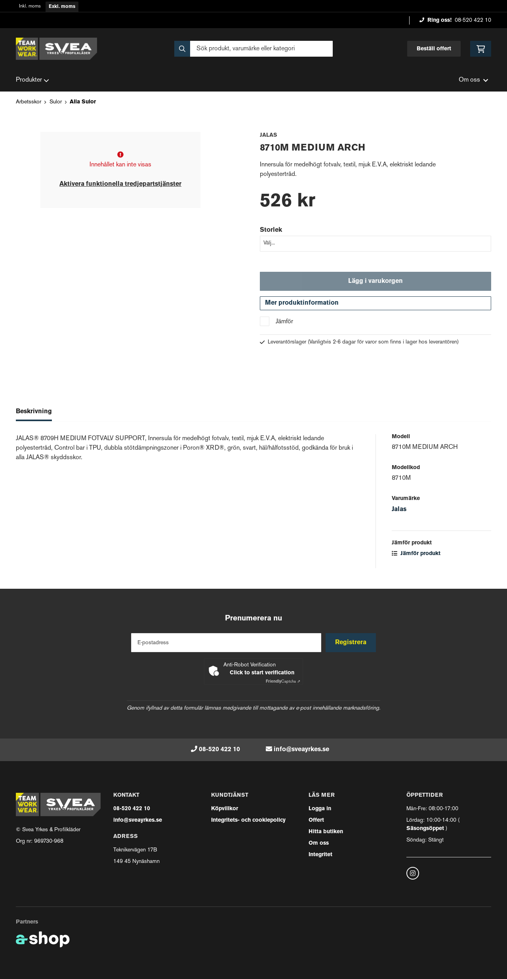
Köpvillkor (224, 808)
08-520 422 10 (473, 20)
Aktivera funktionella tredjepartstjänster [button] (120, 184)
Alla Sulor (83, 102)
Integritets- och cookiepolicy (248, 820)
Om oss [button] (473, 80)
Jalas (399, 511)
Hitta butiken (326, 831)
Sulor (56, 102)
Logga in (320, 808)
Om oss (319, 843)
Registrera (352, 642)
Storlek (271, 230)
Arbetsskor (28, 102)
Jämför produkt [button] (416, 555)
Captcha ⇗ (283, 681)
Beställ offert (434, 49)
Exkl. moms (62, 7)
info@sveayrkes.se (301, 749)
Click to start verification (262, 673)
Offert (316, 820)
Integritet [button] (320, 854)
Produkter (32, 80)
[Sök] (253, 49)
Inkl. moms (30, 6)
